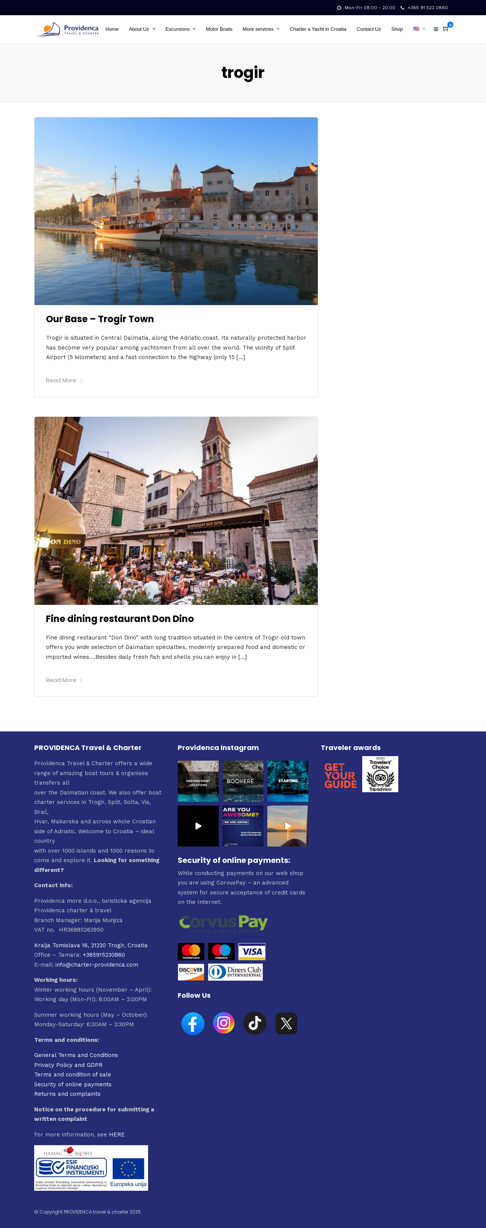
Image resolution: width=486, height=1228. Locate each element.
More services (258, 29)
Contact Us (369, 29)
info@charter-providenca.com (96, 964)
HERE (117, 1134)
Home (111, 29)
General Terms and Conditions (76, 1055)
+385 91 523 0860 (424, 7)
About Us (139, 29)
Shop (397, 29)
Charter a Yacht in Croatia (318, 29)
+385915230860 (104, 954)
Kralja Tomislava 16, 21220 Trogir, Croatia (91, 945)
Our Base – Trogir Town (100, 319)
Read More (65, 380)
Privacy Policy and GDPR (68, 1065)
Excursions (178, 29)
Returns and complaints (67, 1093)
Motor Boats (219, 29)
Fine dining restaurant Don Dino (120, 618)
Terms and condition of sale (72, 1074)
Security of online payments (73, 1084)
